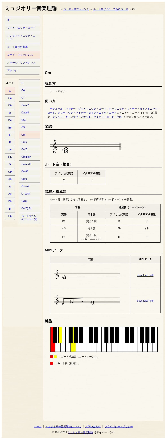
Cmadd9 (26, 164)
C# (10, 98)
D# (10, 120)
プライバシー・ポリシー (119, 426)
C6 (23, 90)
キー (9, 20)
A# (10, 194)
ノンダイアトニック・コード (21, 37)
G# (10, 171)
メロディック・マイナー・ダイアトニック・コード (87, 112)
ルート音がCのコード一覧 (29, 218)
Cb (10, 216)
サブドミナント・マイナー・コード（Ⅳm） (98, 117)
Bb (10, 201)
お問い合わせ (93, 426)
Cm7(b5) (26, 208)
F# (10, 149)
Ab (10, 179)
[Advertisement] (98, 41)
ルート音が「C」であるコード (110, 9)
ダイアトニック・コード (21, 27)
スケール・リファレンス (21, 62)
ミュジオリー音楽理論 (80, 432)
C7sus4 (25, 193)
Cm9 (24, 179)
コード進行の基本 (17, 47)
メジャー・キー (61, 117)
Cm (23, 134)
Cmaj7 (25, 105)
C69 (23, 120)
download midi (145, 275)
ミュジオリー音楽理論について (63, 426)
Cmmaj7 (26, 156)
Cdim (24, 201)
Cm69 (24, 171)
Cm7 (24, 149)
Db (10, 105)
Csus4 (25, 186)
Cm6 (24, 142)
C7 (23, 97)
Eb (10, 127)
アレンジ (12, 70)
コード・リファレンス (76, 9)
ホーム (37, 426)
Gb (10, 157)
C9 (23, 127)
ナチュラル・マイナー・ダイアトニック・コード (78, 108)
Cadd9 (25, 112)
